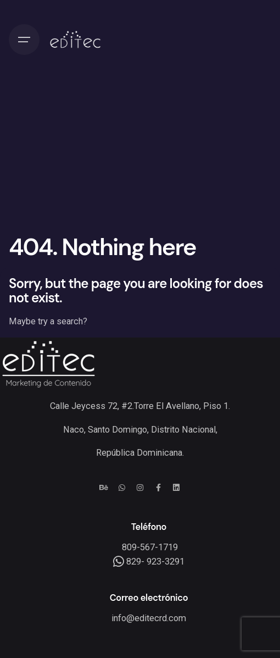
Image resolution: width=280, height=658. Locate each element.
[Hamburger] (24, 39)
